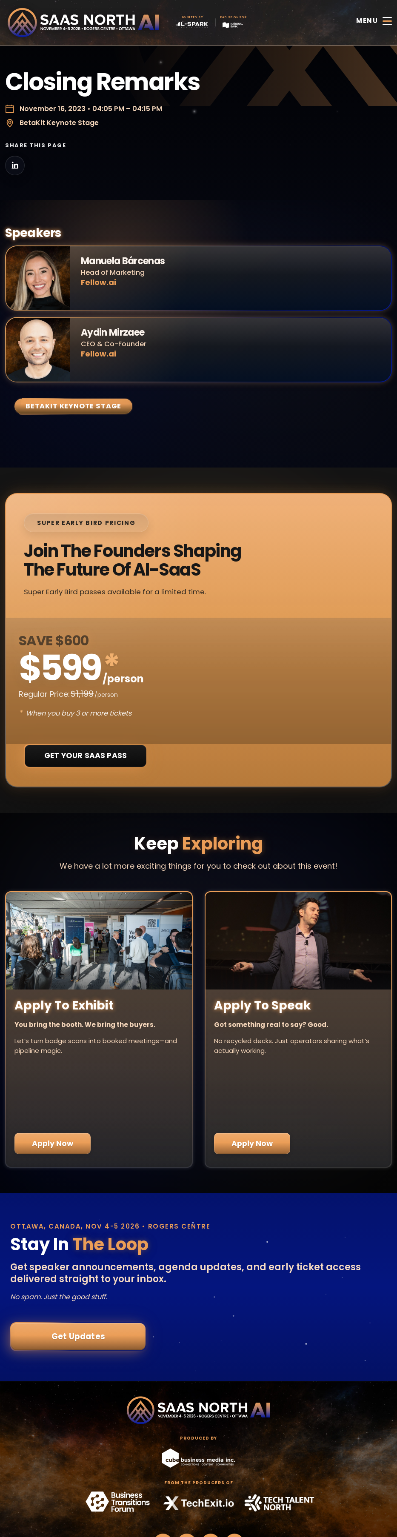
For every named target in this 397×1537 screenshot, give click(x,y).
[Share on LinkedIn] (15, 165)
